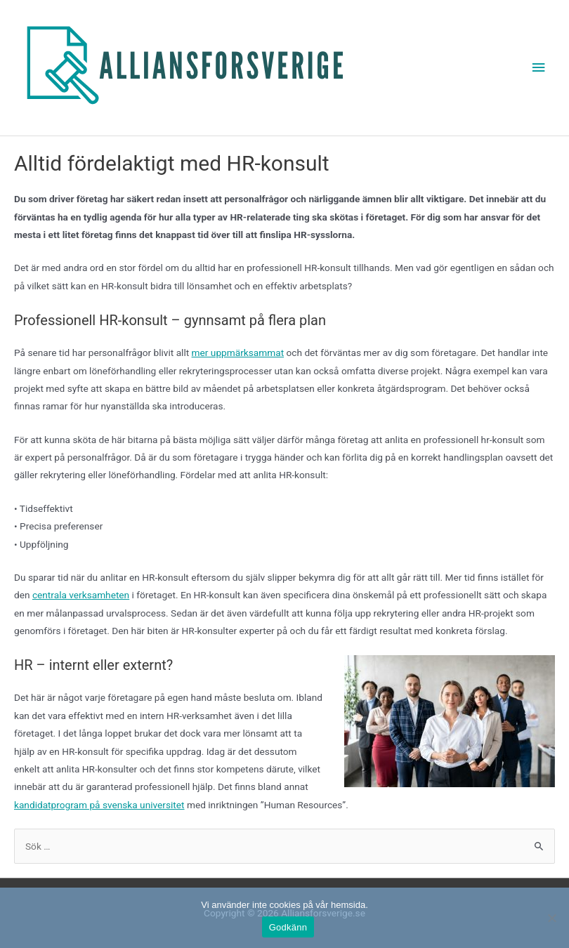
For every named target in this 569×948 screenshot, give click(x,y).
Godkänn (288, 927)
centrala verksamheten (80, 594)
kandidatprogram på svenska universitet (99, 804)
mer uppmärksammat (238, 352)
